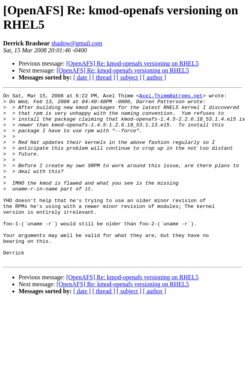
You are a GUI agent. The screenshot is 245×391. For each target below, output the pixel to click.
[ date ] (82, 77)
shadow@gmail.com (76, 43)
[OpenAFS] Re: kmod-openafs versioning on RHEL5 (132, 63)
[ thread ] (103, 77)
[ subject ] (129, 77)
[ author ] (154, 77)
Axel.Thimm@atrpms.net (171, 96)
